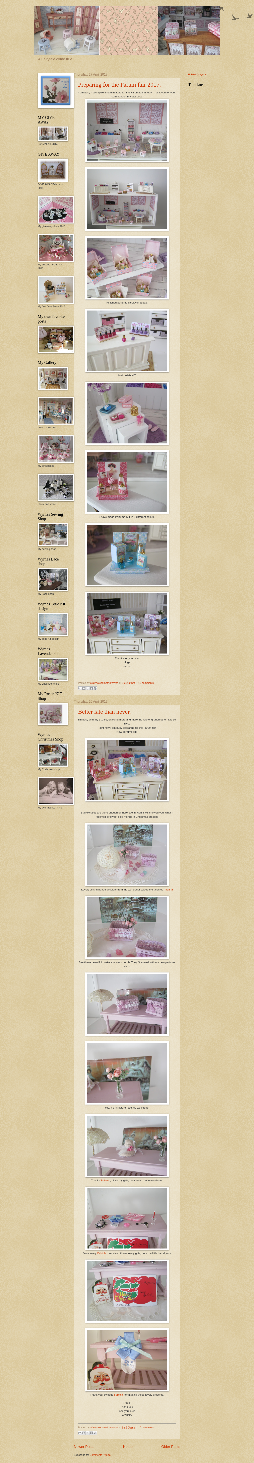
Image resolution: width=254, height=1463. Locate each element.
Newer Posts (84, 1447)
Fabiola (102, 1253)
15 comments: (146, 682)
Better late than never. (104, 711)
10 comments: (146, 1427)
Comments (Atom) (100, 1454)
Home (128, 1447)
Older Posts (170, 1447)
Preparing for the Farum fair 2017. (119, 84)
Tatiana (168, 889)
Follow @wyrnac (197, 74)
